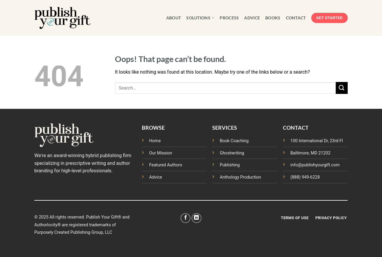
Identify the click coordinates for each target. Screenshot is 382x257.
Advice (155, 177)
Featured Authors (165, 165)
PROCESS (229, 17)
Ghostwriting (232, 153)
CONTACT (296, 17)
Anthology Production (240, 177)
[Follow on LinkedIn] (196, 218)
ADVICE (252, 17)
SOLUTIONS (200, 18)
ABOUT (173, 17)
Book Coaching (234, 140)
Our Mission (160, 153)
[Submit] (342, 88)
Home (155, 140)
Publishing (230, 165)
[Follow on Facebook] (185, 218)
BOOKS (272, 17)
